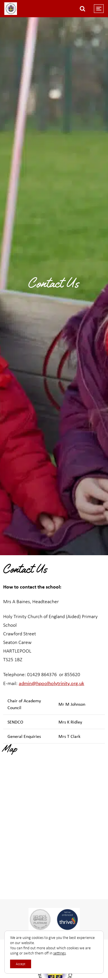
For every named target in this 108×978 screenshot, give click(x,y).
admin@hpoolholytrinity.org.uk (51, 683)
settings (59, 953)
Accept (20, 964)
